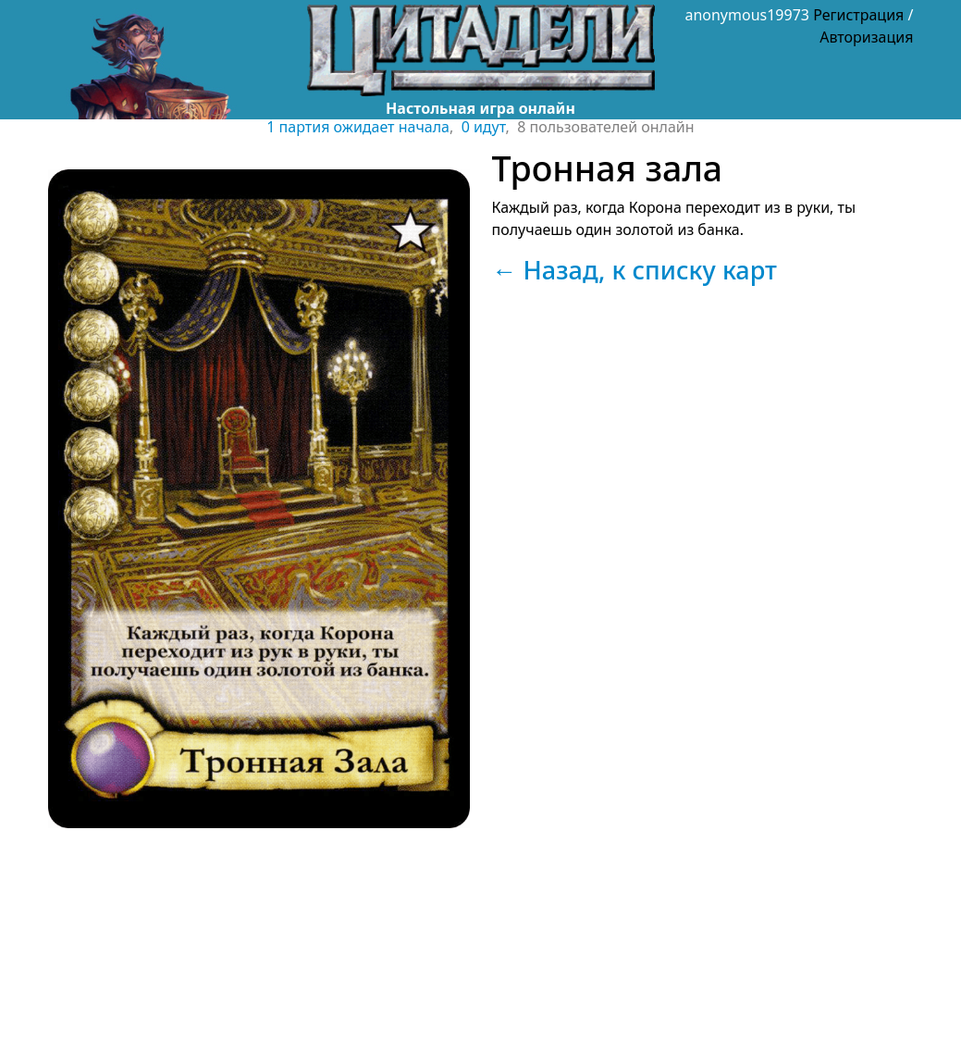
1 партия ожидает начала (358, 127)
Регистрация (858, 15)
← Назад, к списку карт (634, 270)
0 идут (484, 127)
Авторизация (866, 37)
